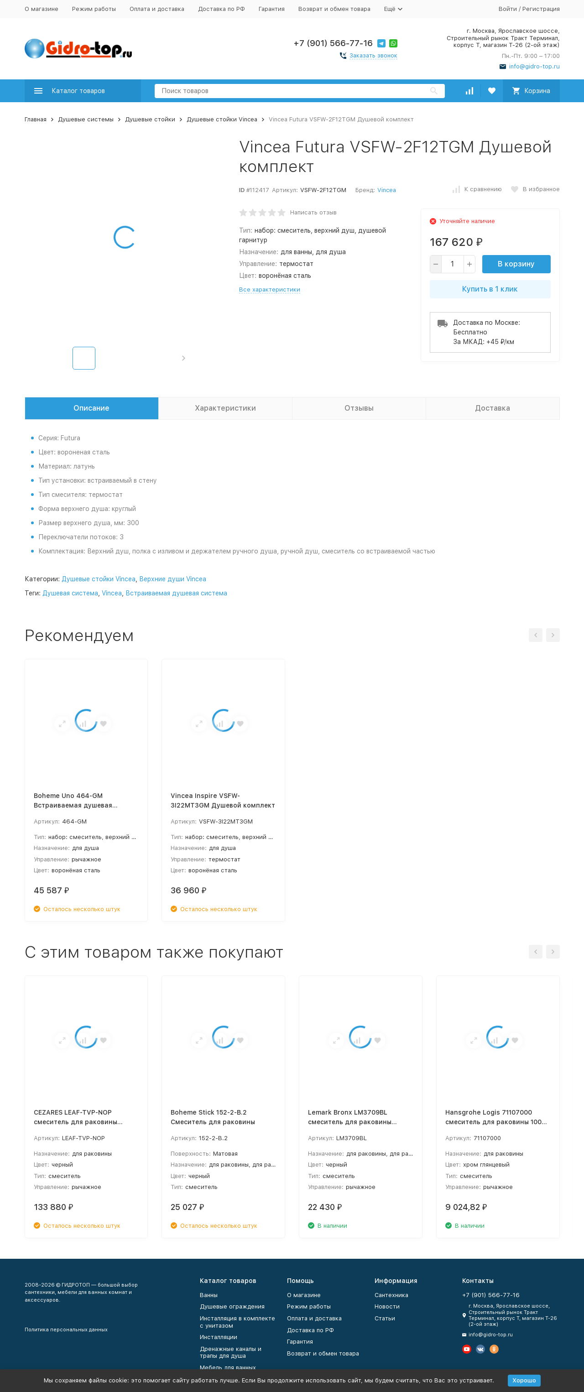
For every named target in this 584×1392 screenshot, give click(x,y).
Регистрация (541, 8)
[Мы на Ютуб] (466, 1349)
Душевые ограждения (232, 1306)
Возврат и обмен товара (334, 8)
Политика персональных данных (66, 1330)
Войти (508, 8)
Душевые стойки (150, 119)
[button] (184, 358)
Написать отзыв (313, 212)
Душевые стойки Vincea (222, 119)
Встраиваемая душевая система (176, 593)
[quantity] (452, 264)
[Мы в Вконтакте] (480, 1349)
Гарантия (272, 8)
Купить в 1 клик (490, 289)
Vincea (386, 190)
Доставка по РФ (221, 8)
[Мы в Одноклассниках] (494, 1349)
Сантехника (391, 1295)
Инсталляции (218, 1337)
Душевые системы (86, 119)
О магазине (41, 8)
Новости (387, 1306)
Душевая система (70, 593)
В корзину (516, 264)
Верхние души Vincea (172, 579)
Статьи (385, 1318)
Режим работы (94, 8)
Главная (36, 119)
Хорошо (524, 1380)
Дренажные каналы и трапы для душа (230, 1352)
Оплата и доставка (157, 8)
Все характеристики (269, 289)
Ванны (209, 1295)
